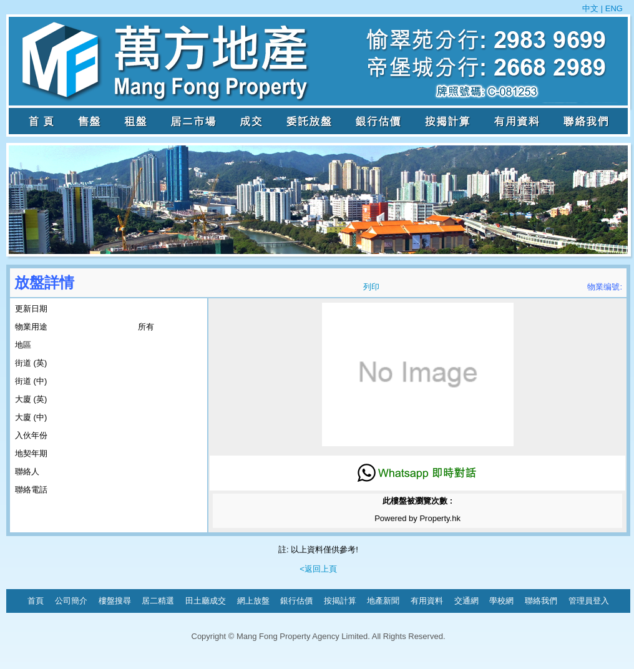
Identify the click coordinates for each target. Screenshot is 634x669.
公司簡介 (71, 600)
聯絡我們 (541, 600)
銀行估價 (296, 600)
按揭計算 (340, 600)
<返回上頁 (318, 569)
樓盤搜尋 (115, 600)
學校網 (501, 600)
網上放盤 (253, 600)
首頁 (35, 600)
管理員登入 (588, 600)
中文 (591, 8)
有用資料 (427, 600)
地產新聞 (383, 600)
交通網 (466, 600)
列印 (371, 286)
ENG (613, 8)
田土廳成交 (205, 600)
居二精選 (158, 600)
